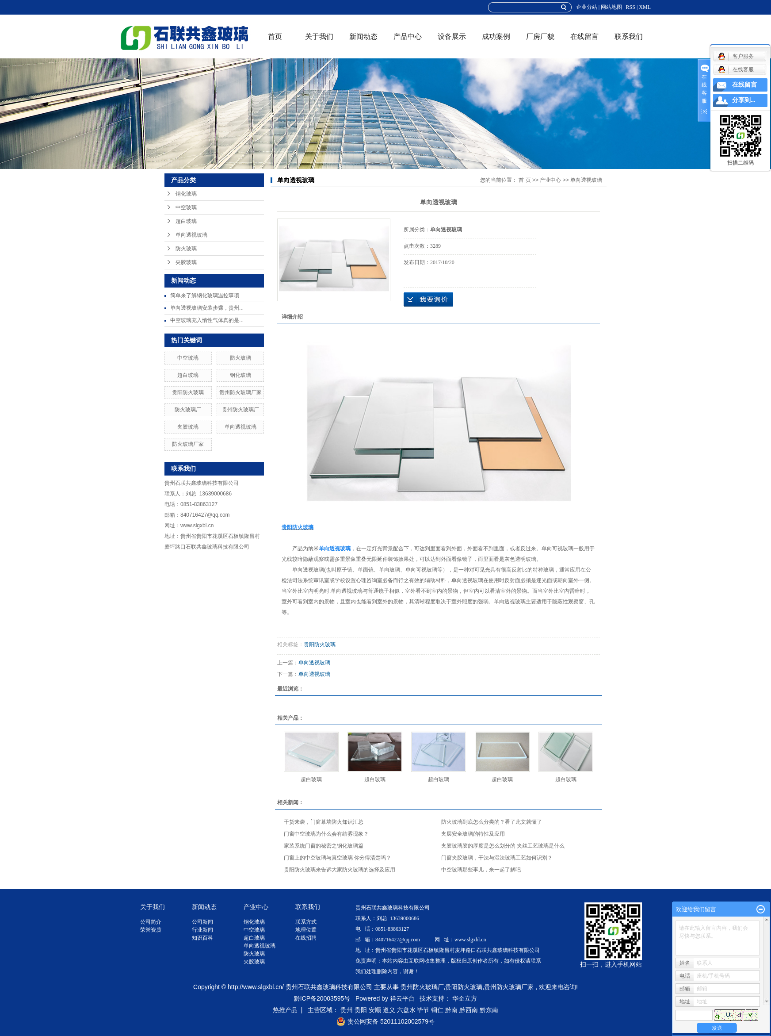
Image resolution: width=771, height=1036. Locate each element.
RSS (630, 7)
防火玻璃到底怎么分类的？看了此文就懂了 (491, 822)
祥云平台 (402, 998)
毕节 (423, 1009)
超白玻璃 (186, 221)
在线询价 (428, 299)
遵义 (389, 1009)
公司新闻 (202, 922)
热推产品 (285, 1009)
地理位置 (306, 930)
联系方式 (306, 922)
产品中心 (407, 36)
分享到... (744, 100)
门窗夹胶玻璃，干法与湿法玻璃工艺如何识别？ (497, 858)
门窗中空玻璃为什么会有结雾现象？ (326, 834)
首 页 (525, 180)
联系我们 (629, 36)
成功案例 (496, 36)
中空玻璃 (186, 207)
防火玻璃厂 (188, 410)
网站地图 (611, 7)
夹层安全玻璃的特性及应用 (473, 834)
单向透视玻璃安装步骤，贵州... (207, 308)
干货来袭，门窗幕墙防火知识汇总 (323, 822)
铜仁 (437, 1009)
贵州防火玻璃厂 (240, 410)
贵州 (346, 1009)
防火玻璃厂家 (188, 444)
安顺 (375, 1009)
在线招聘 (306, 938)
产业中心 (550, 180)
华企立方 (464, 998)
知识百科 (202, 938)
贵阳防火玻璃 (188, 392)
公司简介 (150, 922)
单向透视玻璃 (191, 235)
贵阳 (361, 1009)
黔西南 (468, 1009)
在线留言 (584, 36)
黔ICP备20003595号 (322, 998)
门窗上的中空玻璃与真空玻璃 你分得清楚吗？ (337, 858)
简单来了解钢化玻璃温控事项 (204, 295)
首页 (275, 36)
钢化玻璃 (186, 194)
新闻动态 (363, 36)
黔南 (451, 1009)
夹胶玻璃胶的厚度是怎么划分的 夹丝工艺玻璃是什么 (503, 846)
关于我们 (319, 36)
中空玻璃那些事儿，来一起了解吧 (481, 870)
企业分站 (586, 7)
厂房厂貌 (540, 36)
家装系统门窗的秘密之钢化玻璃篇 (323, 846)
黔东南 (489, 1009)
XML (645, 7)
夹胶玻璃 (186, 262)
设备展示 (452, 36)
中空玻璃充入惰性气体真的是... (207, 320)
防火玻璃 (186, 249)
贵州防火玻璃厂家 (240, 392)
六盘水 (406, 1009)
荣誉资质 (150, 930)
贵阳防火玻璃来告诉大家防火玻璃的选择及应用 (339, 870)
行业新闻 (202, 930)
